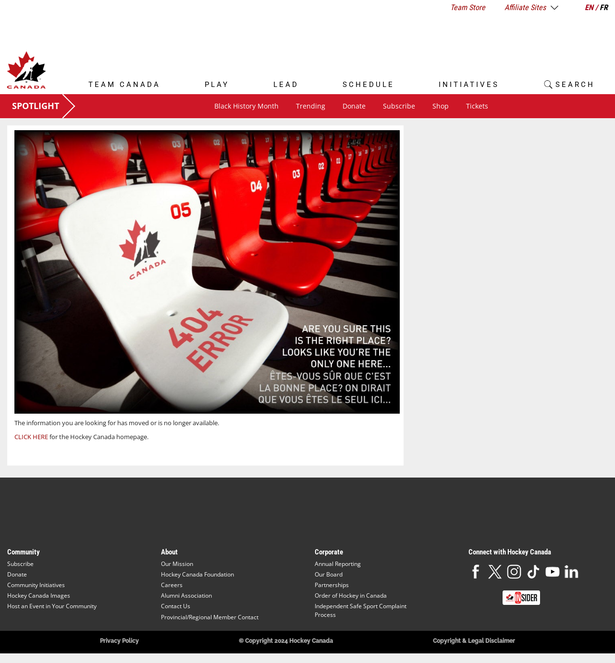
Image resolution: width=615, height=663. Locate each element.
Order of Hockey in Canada (351, 595)
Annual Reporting (338, 564)
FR (604, 7)
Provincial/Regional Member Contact (209, 617)
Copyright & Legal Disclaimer (474, 641)
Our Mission (177, 564)
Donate (354, 105)
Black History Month (246, 105)
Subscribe (399, 105)
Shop (440, 105)
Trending (310, 105)
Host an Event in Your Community (52, 606)
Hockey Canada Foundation (197, 574)
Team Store (467, 7)
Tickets (477, 105)
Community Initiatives (36, 585)
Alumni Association (186, 595)
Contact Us (175, 606)
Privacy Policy (119, 641)
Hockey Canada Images (38, 595)
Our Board (329, 574)
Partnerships (332, 585)
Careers (172, 585)
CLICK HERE (31, 436)
